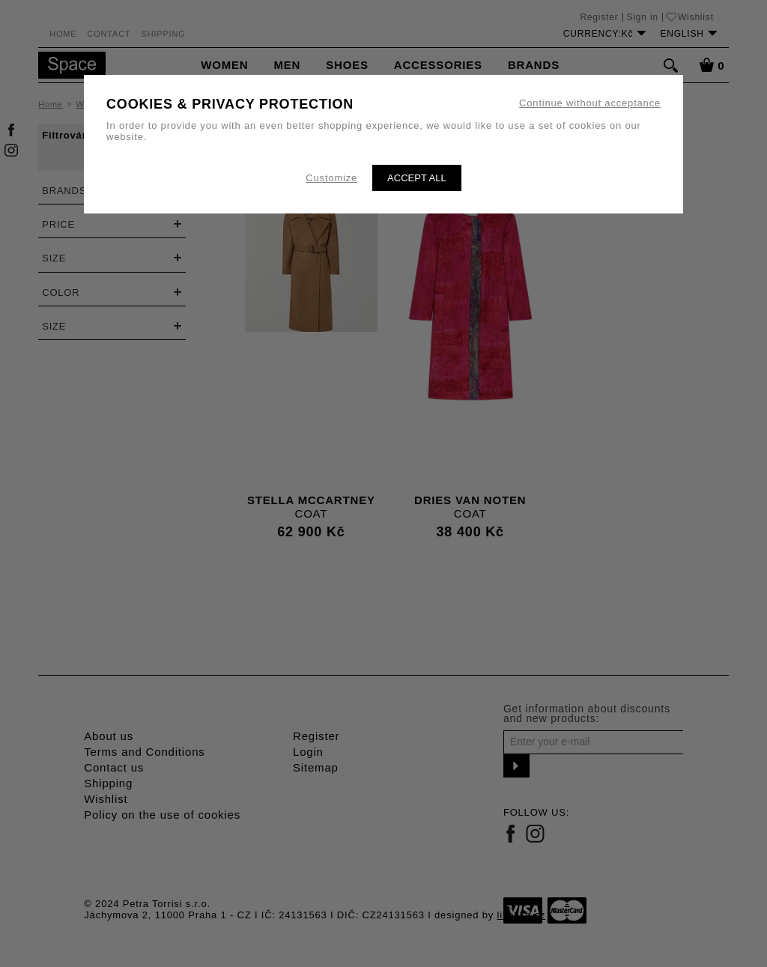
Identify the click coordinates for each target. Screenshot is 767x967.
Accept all (416, 178)
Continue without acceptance (590, 103)
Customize (331, 178)
